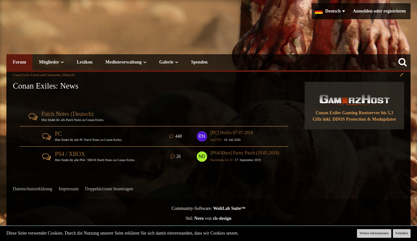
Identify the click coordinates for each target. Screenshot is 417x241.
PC (58, 134)
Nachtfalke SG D (221, 160)
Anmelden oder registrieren (379, 11)
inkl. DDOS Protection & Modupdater (359, 119)
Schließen (401, 233)
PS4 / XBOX (70, 154)
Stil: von (208, 218)
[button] (330, 11)
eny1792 (215, 140)
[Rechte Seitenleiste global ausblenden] (401, 75)
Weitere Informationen (374, 233)
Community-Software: (208, 208)
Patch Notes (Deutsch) (67, 114)
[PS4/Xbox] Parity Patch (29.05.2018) (244, 153)
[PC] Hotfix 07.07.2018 (231, 132)
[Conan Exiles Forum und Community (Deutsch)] (107, 33)
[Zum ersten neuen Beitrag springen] (202, 136)
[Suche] (403, 62)
